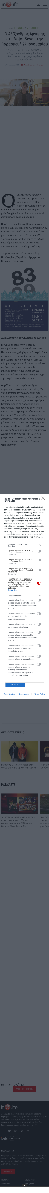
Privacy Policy (39, 695)
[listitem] (24, 544)
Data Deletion (9, 695)
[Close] (43, 498)
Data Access (24, 695)
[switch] (39, 550)
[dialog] (24, 596)
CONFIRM (16, 685)
